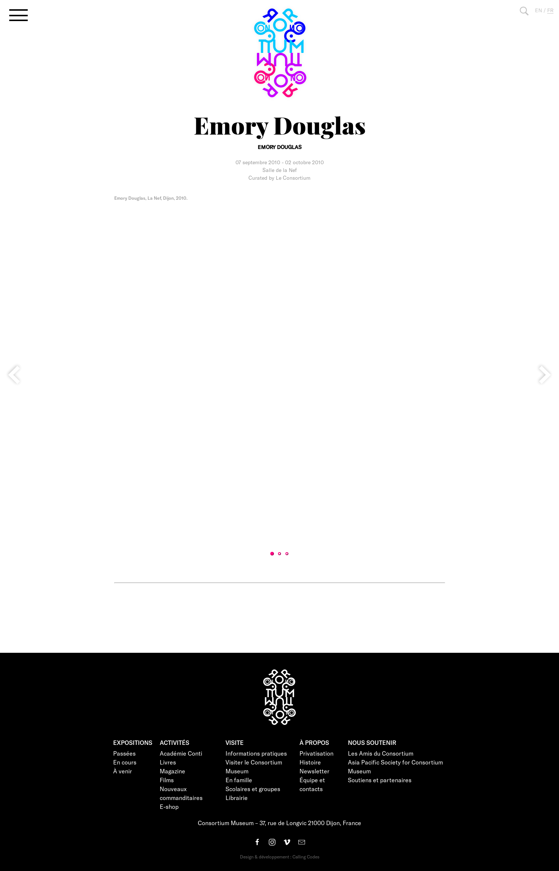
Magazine (172, 770)
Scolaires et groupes (253, 788)
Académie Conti (181, 753)
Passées (124, 753)
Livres (168, 762)
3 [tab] (286, 553)
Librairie (237, 797)
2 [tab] (279, 553)
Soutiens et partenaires (379, 779)
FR (550, 10)
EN (538, 10)
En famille (239, 779)
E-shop (169, 806)
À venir (122, 770)
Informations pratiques (256, 753)
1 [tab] (272, 554)
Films (167, 779)
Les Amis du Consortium (380, 753)
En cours (124, 762)
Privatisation (316, 753)
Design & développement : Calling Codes (279, 856)
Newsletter (314, 770)
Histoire (310, 762)
